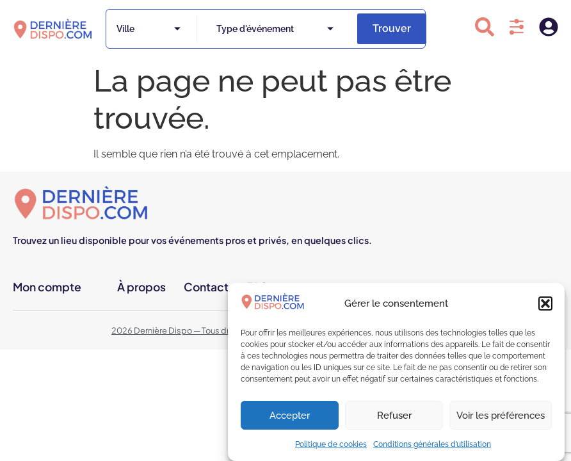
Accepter (289, 415)
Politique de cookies (331, 444)
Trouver (392, 28)
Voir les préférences (500, 415)
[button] (545, 303)
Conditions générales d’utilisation (432, 444)
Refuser (394, 415)
